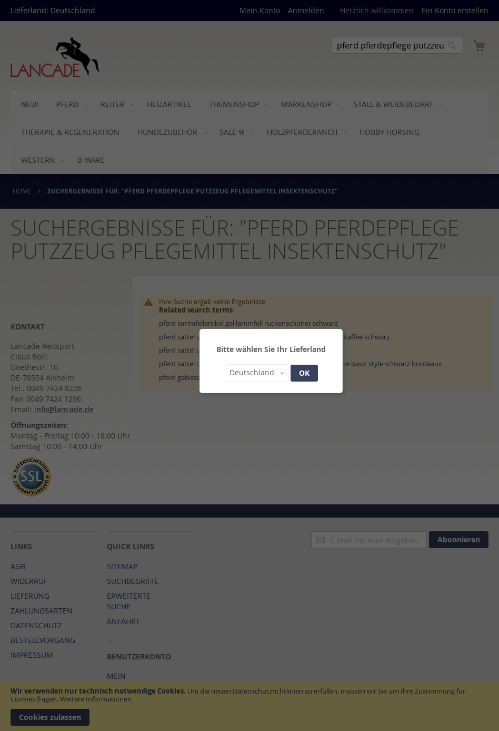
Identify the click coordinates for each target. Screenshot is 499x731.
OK (304, 373)
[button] (256, 373)
